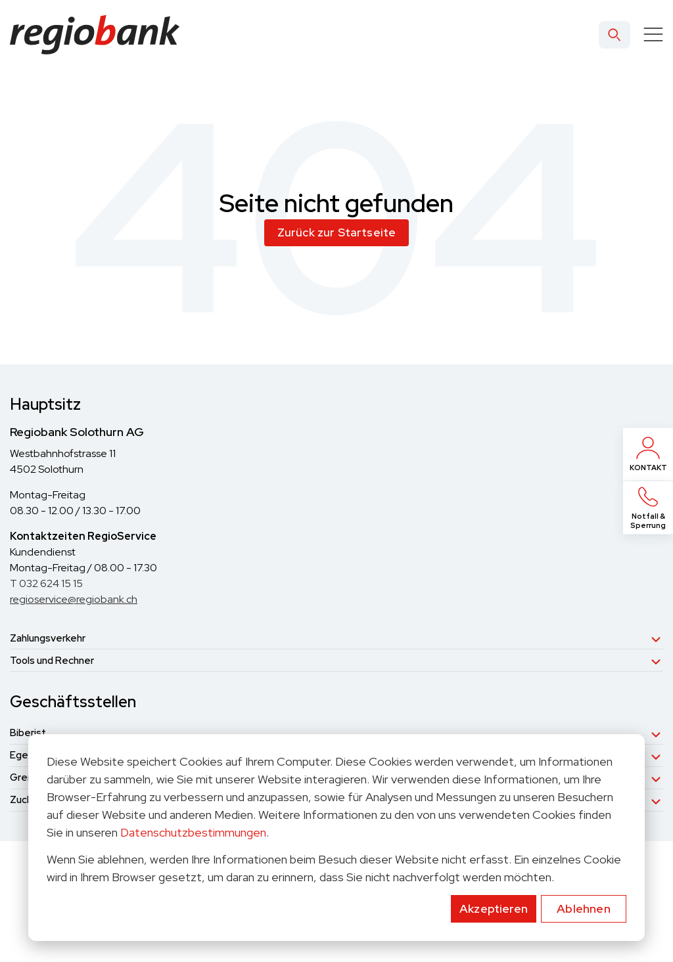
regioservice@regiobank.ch (73, 599)
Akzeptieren (493, 908)
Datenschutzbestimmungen (193, 832)
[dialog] (336, 838)
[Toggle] (653, 35)
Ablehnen (583, 908)
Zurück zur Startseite (336, 232)
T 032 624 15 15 (46, 583)
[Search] (614, 35)
